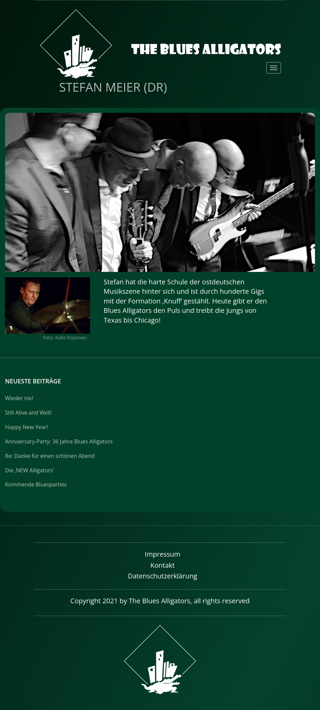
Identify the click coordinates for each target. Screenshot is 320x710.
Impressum (163, 554)
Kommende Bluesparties (36, 484)
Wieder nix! (19, 398)
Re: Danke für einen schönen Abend (50, 456)
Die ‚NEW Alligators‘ (29, 470)
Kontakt (162, 565)
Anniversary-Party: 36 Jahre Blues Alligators (59, 441)
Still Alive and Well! (28, 412)
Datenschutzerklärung (162, 575)
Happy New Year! (26, 427)
